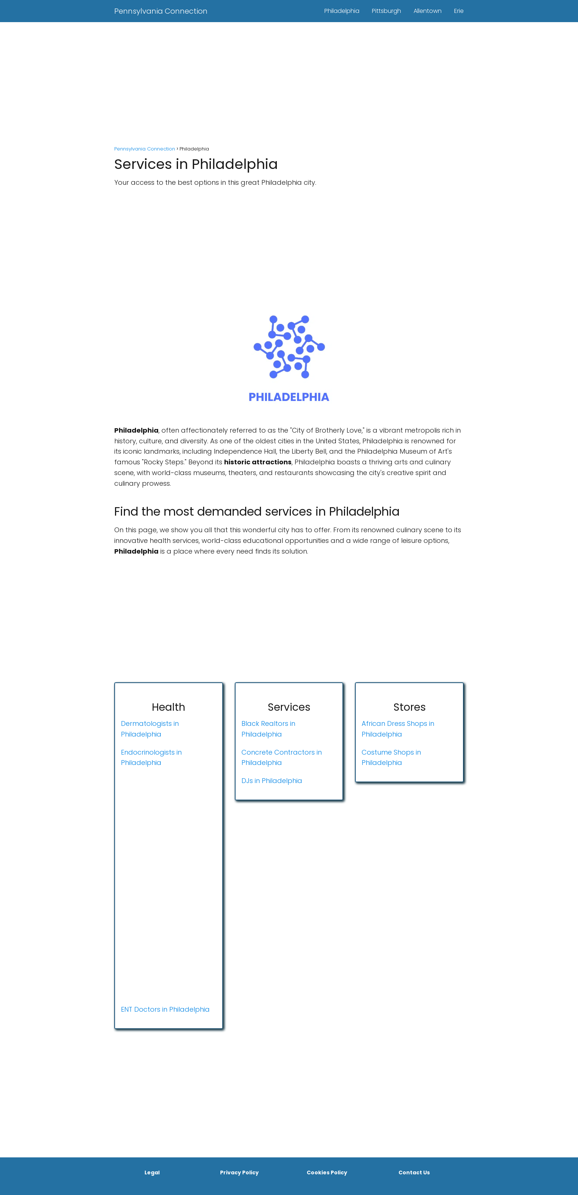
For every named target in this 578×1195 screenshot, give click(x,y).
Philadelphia (341, 11)
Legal (152, 1172)
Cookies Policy (327, 1172)
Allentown (428, 11)
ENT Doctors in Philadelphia (165, 1009)
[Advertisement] (289, 84)
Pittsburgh (386, 11)
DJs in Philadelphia (271, 780)
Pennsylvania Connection (161, 11)
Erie (459, 11)
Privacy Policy (239, 1172)
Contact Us (414, 1172)
